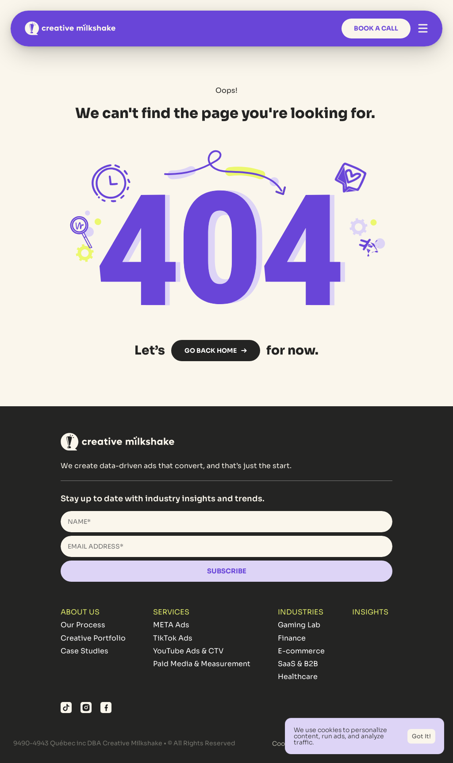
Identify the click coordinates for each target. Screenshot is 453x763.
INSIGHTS (370, 612)
